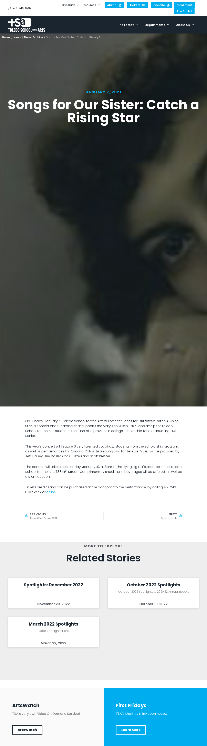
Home (6, 37)
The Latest (128, 25)
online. (51, 492)
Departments (157, 25)
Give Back (70, 5)
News (17, 37)
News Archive (33, 37)
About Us (185, 25)
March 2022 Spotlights (53, 624)
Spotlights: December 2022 (53, 585)
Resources (91, 5)
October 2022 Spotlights (153, 585)
